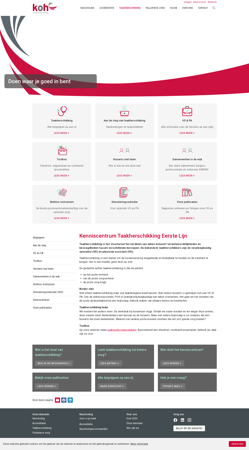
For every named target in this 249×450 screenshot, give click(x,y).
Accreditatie (107, 8)
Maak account (199, 2)
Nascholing (87, 8)
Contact (203, 8)
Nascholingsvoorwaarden (93, 428)
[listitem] (53, 237)
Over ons (187, 8)
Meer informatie (139, 443)
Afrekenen (212, 2)
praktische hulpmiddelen (122, 329)
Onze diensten (134, 423)
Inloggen (188, 2)
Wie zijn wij (132, 427)
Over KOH (131, 418)
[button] (189, 428)
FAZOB (173, 8)
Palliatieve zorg (155, 8)
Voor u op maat (87, 418)
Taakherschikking (130, 8)
